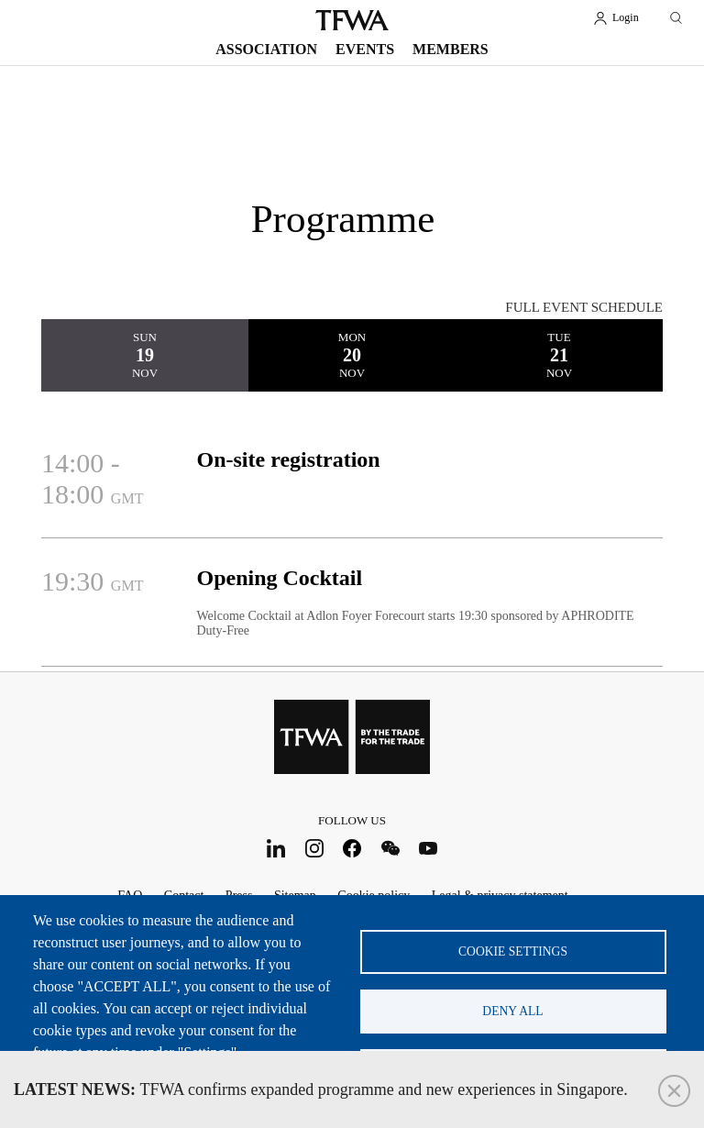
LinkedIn (276, 847)
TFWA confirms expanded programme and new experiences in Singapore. (321, 1089)
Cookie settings (512, 951)
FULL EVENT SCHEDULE (584, 307)
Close (674, 1091)
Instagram (313, 847)
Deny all (512, 1011)
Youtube (428, 847)
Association (266, 49)
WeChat (390, 847)
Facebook (352, 847)
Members (450, 49)
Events (365, 49)
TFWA (352, 20)
